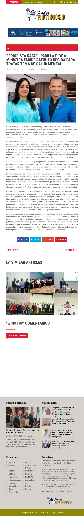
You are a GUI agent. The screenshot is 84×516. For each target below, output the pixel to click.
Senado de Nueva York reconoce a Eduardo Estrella (22, 431)
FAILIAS (28, 474)
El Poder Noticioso (42, 513)
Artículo (28, 462)
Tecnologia (13, 492)
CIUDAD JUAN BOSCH (31, 466)
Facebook (23, 239)
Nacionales (13, 486)
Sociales (28, 489)
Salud (11, 489)
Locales (12, 483)
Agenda (12, 462)
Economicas (30, 471)
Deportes (12, 471)
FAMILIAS (13, 477)
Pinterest (61, 239)
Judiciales (29, 480)
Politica (28, 486)
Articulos (12, 465)
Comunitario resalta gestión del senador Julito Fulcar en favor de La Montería (63, 421)
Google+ (48, 239)
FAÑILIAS (29, 477)
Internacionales (15, 480)
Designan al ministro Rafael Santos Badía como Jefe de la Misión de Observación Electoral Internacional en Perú (63, 412)
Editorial (12, 474)
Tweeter (35, 239)
